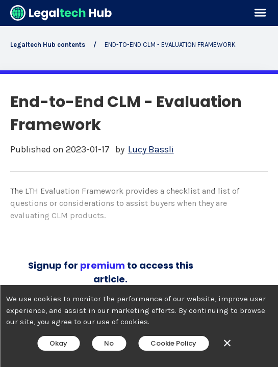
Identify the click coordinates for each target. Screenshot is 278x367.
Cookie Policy (173, 343)
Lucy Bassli (151, 149)
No (109, 343)
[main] (139, 183)
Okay (58, 343)
